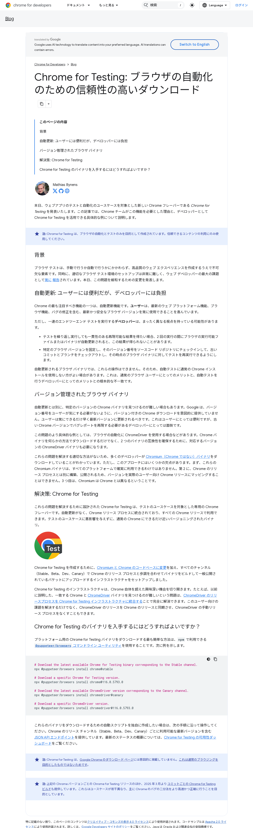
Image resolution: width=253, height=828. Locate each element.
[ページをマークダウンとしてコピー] (42, 104)
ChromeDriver (99, 595)
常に (48, 280)
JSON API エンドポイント (54, 737)
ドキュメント (76, 5)
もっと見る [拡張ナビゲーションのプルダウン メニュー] (106, 5)
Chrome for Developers (49, 64)
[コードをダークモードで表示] (208, 659)
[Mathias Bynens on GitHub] (61, 192)
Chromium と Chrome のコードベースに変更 (131, 568)
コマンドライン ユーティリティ (78, 646)
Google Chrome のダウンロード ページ (107, 760)
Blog (9, 18)
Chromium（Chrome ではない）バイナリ (178, 457)
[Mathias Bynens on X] (55, 192)
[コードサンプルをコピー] (215, 659)
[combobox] (163, 5)
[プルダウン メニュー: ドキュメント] (90, 5)
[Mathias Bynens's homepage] (67, 192)
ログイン (241, 5)
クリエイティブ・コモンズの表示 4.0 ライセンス (118, 822)
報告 (56, 280)
